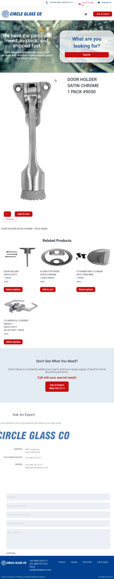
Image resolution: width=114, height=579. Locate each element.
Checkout (10, 219)
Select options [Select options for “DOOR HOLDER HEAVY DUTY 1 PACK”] (13, 289)
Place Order (87, 562)
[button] (86, 14)
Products (61, 562)
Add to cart (23, 214)
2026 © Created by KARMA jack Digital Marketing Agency (23, 577)
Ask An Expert (102, 562)
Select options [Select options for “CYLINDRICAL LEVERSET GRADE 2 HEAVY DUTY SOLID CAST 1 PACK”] (13, 342)
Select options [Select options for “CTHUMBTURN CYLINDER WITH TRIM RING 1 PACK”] (86, 289)
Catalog (74, 562)
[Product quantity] (7, 214)
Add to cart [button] (47, 289)
